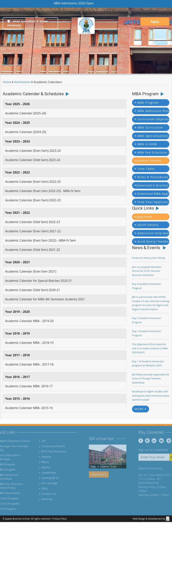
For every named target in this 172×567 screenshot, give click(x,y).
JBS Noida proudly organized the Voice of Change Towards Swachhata (150, 378)
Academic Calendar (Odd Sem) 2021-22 (32, 250)
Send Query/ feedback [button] (152, 241)
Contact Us (42, 494)
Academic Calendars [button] (148, 160)
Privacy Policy (59, 518)
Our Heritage (43, 483)
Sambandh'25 (43, 478)
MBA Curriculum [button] (149, 127)
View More (98, 481)
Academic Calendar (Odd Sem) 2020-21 (32, 290)
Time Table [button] (145, 168)
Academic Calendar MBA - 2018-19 (29, 343)
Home (7, 82)
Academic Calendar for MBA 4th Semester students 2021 (45, 299)
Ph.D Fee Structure (47, 451)
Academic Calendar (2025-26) (25, 113)
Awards (39, 457)
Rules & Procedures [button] (151, 177)
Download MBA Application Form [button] (152, 193)
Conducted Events (46, 446)
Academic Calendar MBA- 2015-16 (29, 408)
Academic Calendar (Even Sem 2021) (30, 271)
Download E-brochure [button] (152, 185)
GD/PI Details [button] (147, 225)
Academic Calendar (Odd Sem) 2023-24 (32, 160)
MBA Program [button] (147, 102)
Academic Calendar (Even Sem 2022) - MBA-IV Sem (40, 240)
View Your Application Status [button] (152, 202)
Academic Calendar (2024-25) (25, 132)
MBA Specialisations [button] (152, 136)
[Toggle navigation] (11, 11)
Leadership (42, 472)
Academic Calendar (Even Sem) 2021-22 (33, 231)
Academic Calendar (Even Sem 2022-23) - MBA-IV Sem (43, 191)
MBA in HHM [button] (146, 144)
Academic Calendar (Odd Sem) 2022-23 (32, 222)
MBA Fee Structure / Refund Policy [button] (152, 152)
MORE (141, 409)
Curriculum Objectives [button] (152, 119)
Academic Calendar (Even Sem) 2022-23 (33, 182)
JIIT (37, 441)
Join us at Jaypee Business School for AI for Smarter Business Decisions (146, 271)
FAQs (38, 488)
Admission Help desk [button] (152, 233)
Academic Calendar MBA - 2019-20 (29, 321)
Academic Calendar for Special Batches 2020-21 (38, 281)
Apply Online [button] (143, 216)
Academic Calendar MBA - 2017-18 (29, 364)
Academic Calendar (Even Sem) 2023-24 (33, 151)
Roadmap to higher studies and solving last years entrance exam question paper (150, 395)
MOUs (38, 462)
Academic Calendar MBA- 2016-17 (29, 386)
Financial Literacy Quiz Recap (148, 257)
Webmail (40, 499)
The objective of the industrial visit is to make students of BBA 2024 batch (150, 348)
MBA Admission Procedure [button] (152, 111)
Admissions (22, 82)
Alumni (39, 467)
